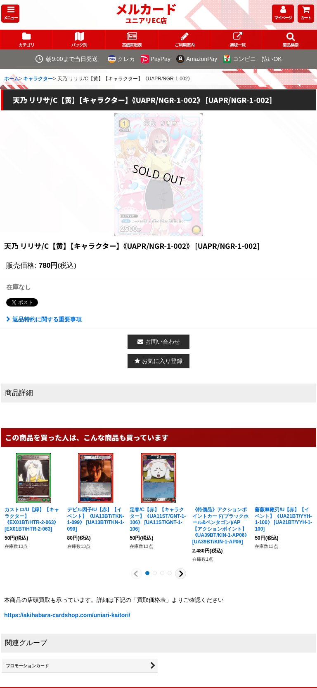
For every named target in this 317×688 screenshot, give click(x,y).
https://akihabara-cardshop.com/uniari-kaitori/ (67, 615)
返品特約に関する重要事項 (44, 319)
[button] (10, 14)
